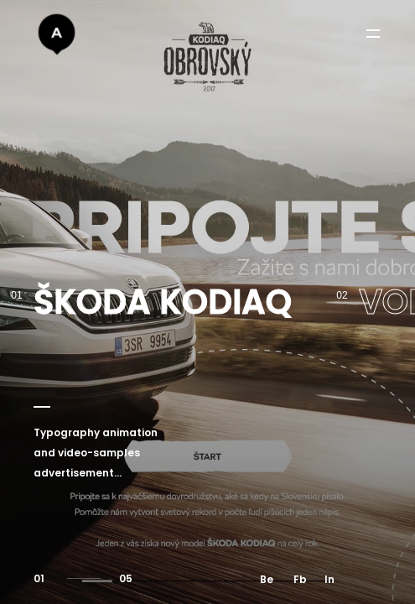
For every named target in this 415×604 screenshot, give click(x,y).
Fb (300, 579)
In (329, 579)
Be (266, 579)
